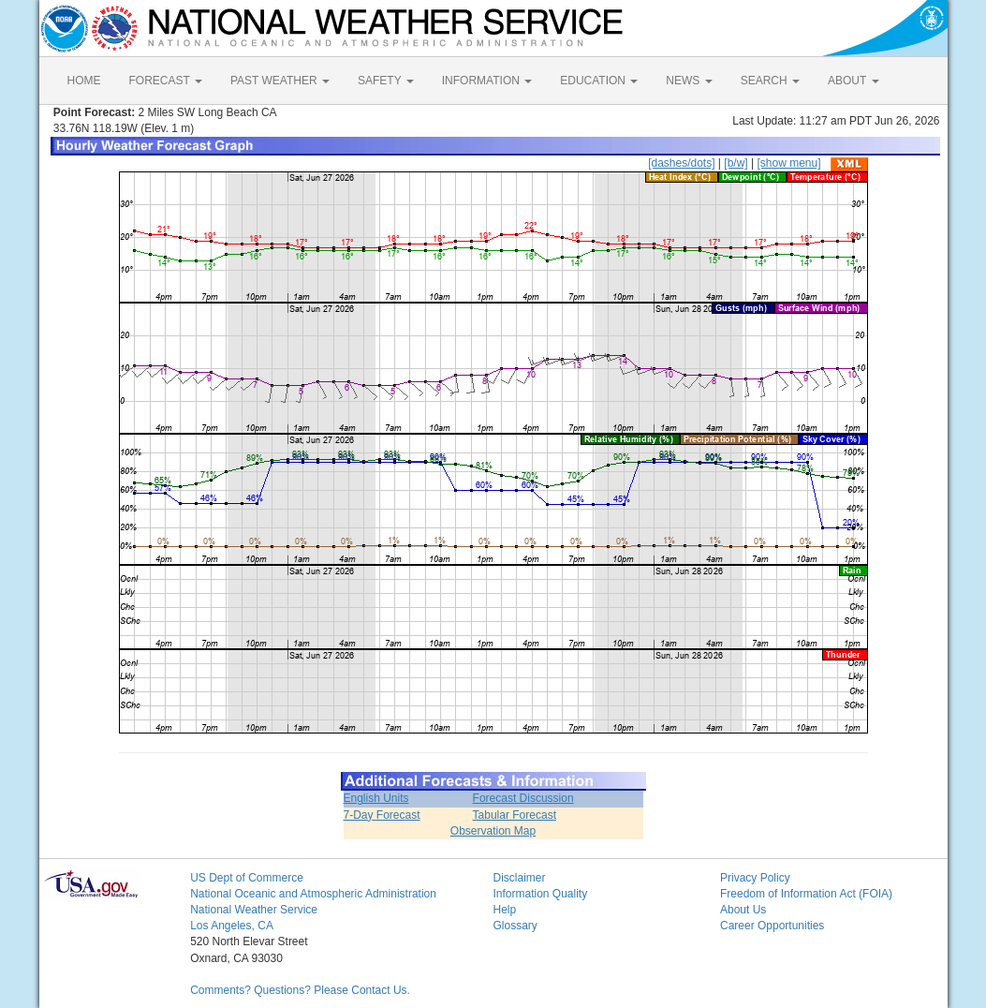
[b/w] (735, 163)
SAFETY (386, 80)
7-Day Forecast (382, 815)
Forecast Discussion (523, 798)
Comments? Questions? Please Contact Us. (300, 990)
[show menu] (788, 163)
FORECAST (165, 80)
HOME (84, 80)
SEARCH (770, 80)
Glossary (515, 925)
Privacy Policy (755, 877)
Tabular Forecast (514, 815)
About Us (743, 909)
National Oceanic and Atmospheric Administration (313, 893)
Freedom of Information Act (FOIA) (806, 893)
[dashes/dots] (681, 163)
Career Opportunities (772, 925)
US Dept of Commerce (246, 877)
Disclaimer (519, 877)
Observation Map (493, 831)
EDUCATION (599, 80)
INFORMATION (487, 80)
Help (504, 909)
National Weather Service (253, 909)
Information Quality (540, 893)
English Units (376, 798)
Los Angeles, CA (231, 925)
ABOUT (853, 80)
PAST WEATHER (280, 80)
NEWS (689, 80)
